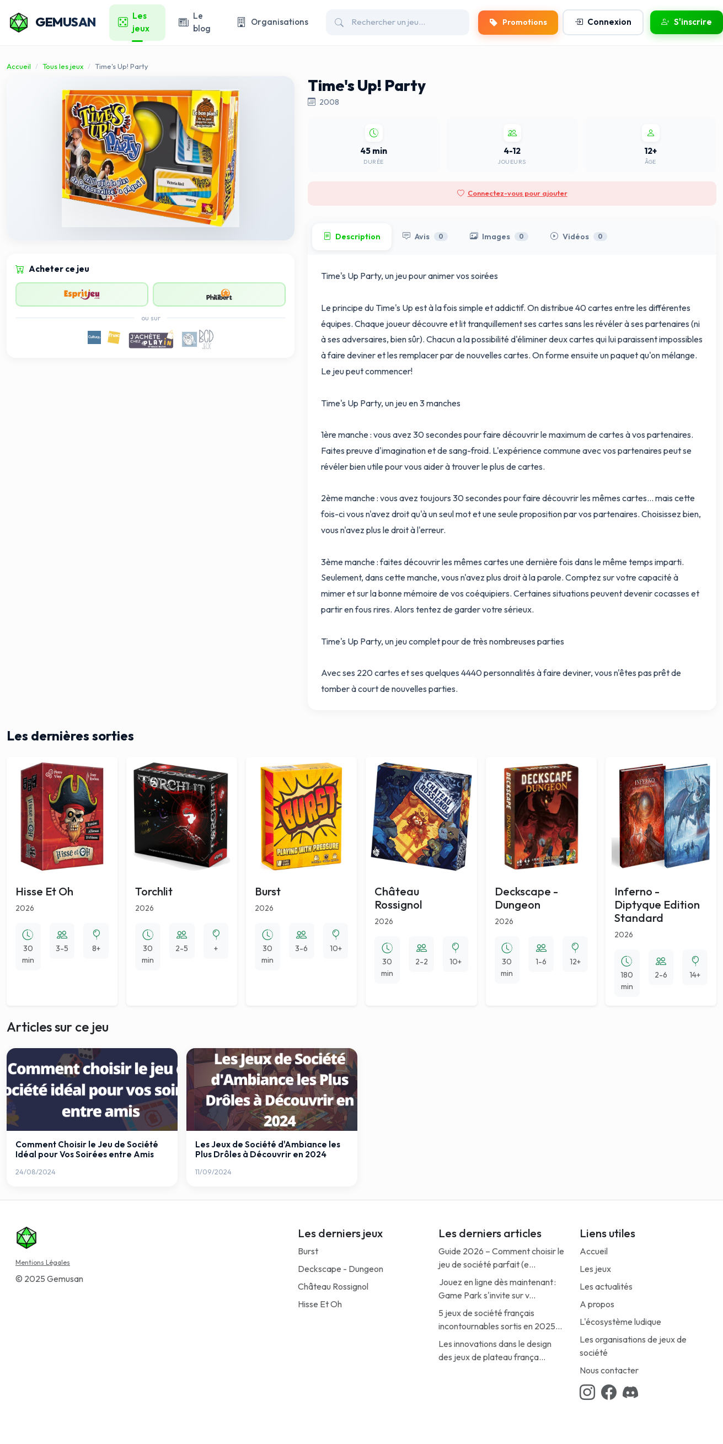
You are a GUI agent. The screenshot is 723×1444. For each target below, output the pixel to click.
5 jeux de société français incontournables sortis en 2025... (500, 1319)
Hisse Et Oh (320, 1303)
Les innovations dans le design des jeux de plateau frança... (494, 1350)
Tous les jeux (62, 66)
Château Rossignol (333, 1286)
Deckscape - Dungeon (340, 1268)
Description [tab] (352, 237)
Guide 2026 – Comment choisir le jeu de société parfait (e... (501, 1258)
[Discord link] (630, 1392)
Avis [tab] (425, 237)
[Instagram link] (587, 1392)
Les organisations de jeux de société (633, 1346)
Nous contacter (609, 1370)
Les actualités (606, 1286)
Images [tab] (499, 237)
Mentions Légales (42, 1262)
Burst (308, 1251)
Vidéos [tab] (578, 237)
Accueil (19, 66)
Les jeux (595, 1268)
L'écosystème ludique (620, 1321)
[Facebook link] (609, 1392)
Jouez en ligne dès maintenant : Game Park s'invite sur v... (497, 1288)
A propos (597, 1303)
